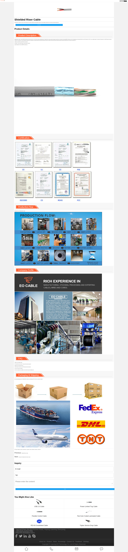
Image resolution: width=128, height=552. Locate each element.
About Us (42, 541)
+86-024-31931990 (24, 530)
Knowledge (62, 541)
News (55, 541)
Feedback (78, 541)
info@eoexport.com (24, 531)
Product (49, 541)
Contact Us (70, 541)
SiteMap (86, 541)
